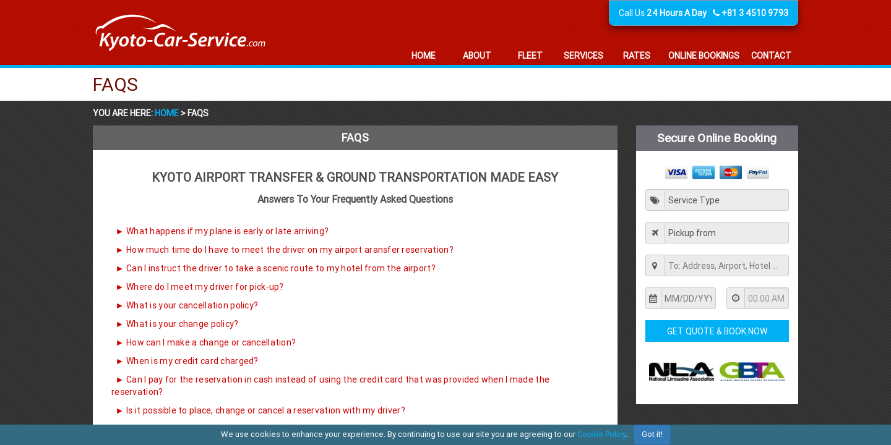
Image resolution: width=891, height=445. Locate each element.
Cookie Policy (601, 434)
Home (168, 113)
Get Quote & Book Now (717, 331)
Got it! (652, 434)
